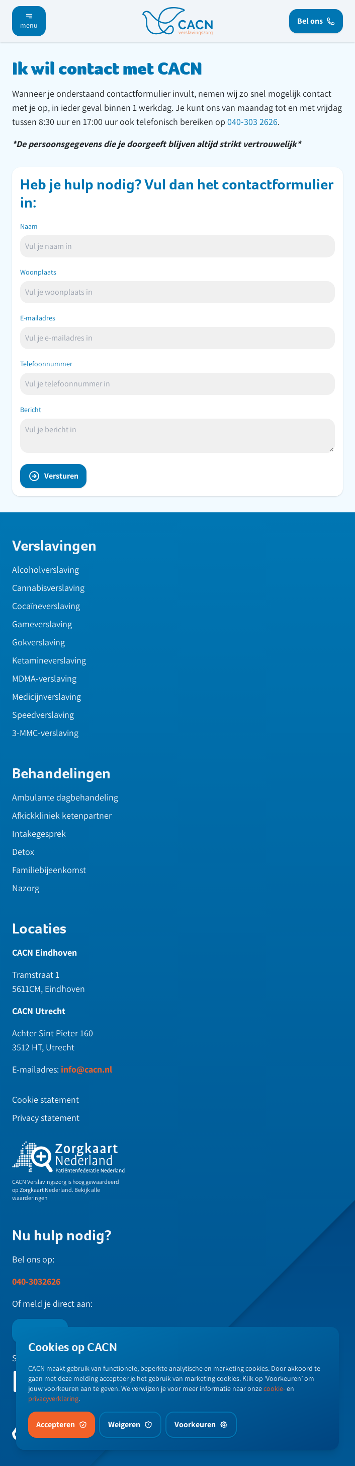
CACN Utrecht (38, 1011)
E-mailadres (37, 317)
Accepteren (61, 1424)
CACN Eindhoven (44, 952)
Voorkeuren (201, 1424)
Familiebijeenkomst (49, 870)
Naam (29, 226)
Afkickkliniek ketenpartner (62, 815)
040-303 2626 (252, 121)
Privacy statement (45, 1117)
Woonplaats (38, 272)
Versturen (53, 476)
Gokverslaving (38, 642)
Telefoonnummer (46, 363)
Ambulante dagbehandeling (65, 797)
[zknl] (68, 1157)
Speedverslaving (43, 714)
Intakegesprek (39, 833)
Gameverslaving (42, 624)
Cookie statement (45, 1099)
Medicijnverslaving (46, 696)
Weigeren (130, 1424)
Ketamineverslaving (49, 660)
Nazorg (25, 888)
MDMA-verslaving (44, 678)
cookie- (274, 1388)
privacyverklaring (53, 1398)
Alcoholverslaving (45, 569)
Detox (23, 851)
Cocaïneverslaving (46, 606)
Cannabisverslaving (48, 587)
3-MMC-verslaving (45, 733)
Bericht (30, 409)
